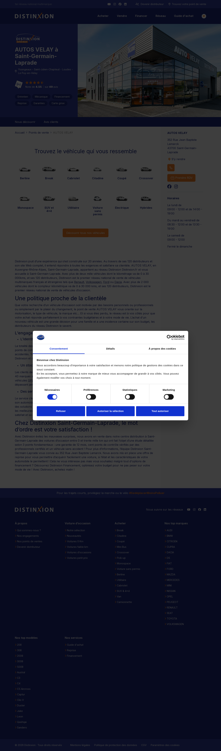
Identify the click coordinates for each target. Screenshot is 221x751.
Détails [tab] (110, 348)
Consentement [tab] (59, 348)
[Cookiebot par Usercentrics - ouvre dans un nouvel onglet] (169, 337)
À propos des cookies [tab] (162, 348)
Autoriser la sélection (110, 411)
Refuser (61, 411)
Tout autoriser (160, 411)
